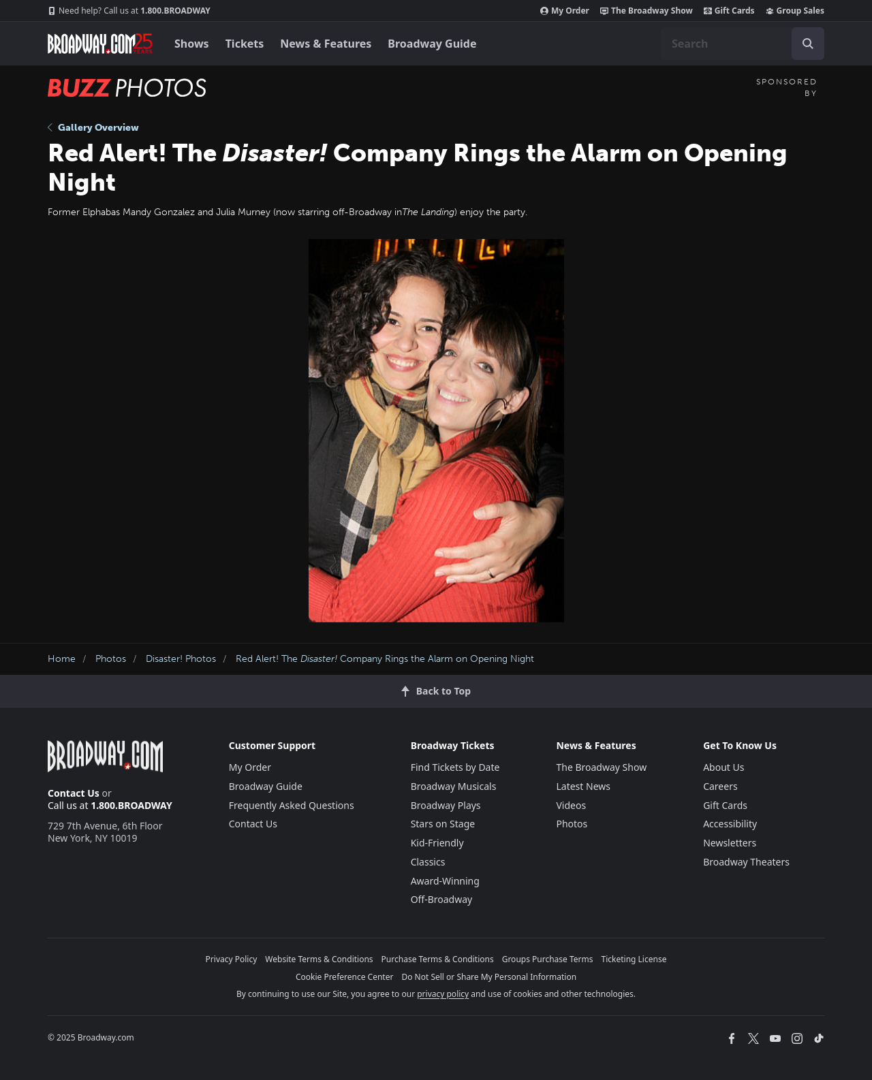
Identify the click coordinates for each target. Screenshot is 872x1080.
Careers (720, 786)
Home (62, 659)
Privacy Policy (232, 959)
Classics (428, 861)
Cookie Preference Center (345, 977)
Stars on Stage (443, 823)
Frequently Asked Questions (291, 805)
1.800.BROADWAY (129, 10)
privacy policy (443, 994)
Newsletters (729, 842)
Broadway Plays (446, 805)
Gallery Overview (93, 127)
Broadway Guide (432, 43)
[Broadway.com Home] (100, 43)
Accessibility (730, 823)
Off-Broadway (442, 899)
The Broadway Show (646, 10)
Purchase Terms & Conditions (438, 959)
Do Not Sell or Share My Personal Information (488, 977)
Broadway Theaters (746, 861)
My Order (564, 10)
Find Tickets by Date (455, 767)
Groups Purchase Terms (547, 959)
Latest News (583, 786)
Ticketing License (634, 959)
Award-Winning (445, 880)
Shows (191, 43)
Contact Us (73, 793)
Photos (110, 659)
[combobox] (742, 43)
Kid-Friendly (437, 842)
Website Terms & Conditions (319, 959)
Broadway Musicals (454, 786)
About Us (723, 767)
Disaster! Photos (181, 659)
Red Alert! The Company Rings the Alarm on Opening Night (385, 659)
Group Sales (795, 10)
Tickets (244, 43)
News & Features (325, 43)
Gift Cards (729, 10)
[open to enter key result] (808, 43)
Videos (571, 805)
